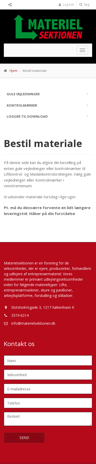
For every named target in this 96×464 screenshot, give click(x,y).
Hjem (13, 70)
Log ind (66, 4)
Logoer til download (27, 116)
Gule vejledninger (23, 94)
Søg (84, 4)
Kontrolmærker (22, 105)
